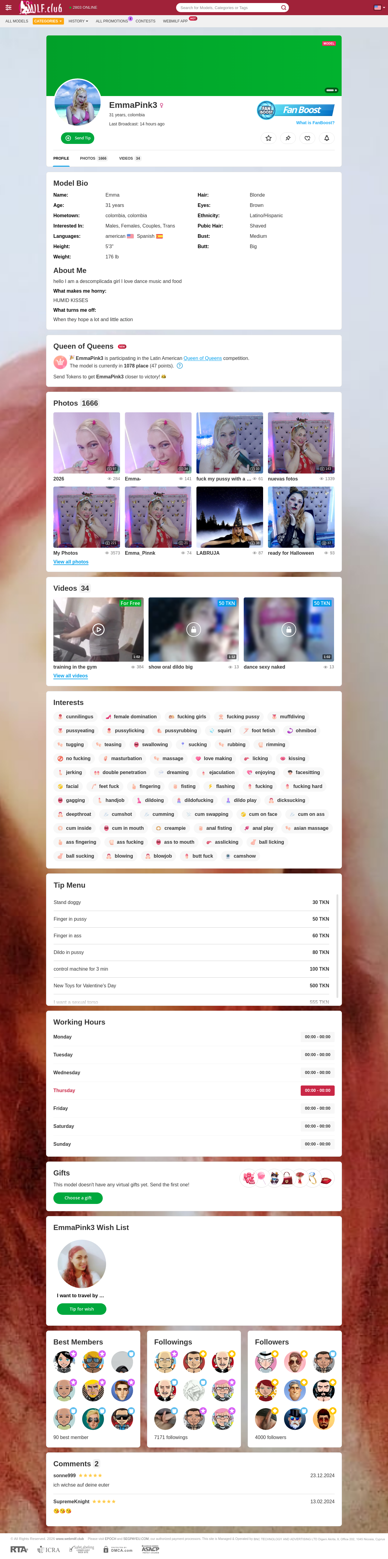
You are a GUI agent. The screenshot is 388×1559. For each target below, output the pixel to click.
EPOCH (110, 1539)
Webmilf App (177, 20)
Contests (146, 21)
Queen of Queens (203, 358)
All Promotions (113, 20)
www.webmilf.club (70, 1539)
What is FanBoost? (315, 122)
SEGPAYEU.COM (136, 1539)
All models (16, 21)
